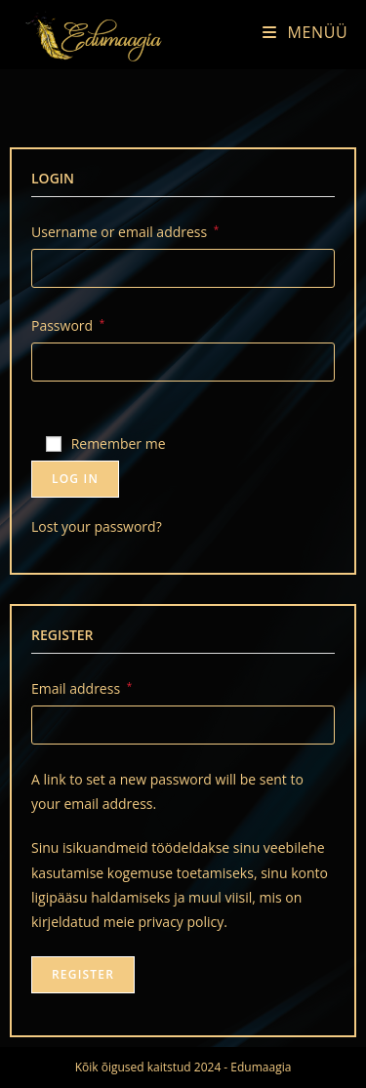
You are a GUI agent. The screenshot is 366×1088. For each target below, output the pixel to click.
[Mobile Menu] (297, 32)
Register (83, 974)
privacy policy (181, 921)
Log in (75, 478)
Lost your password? (96, 526)
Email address (81, 687)
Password (67, 324)
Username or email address (125, 230)
